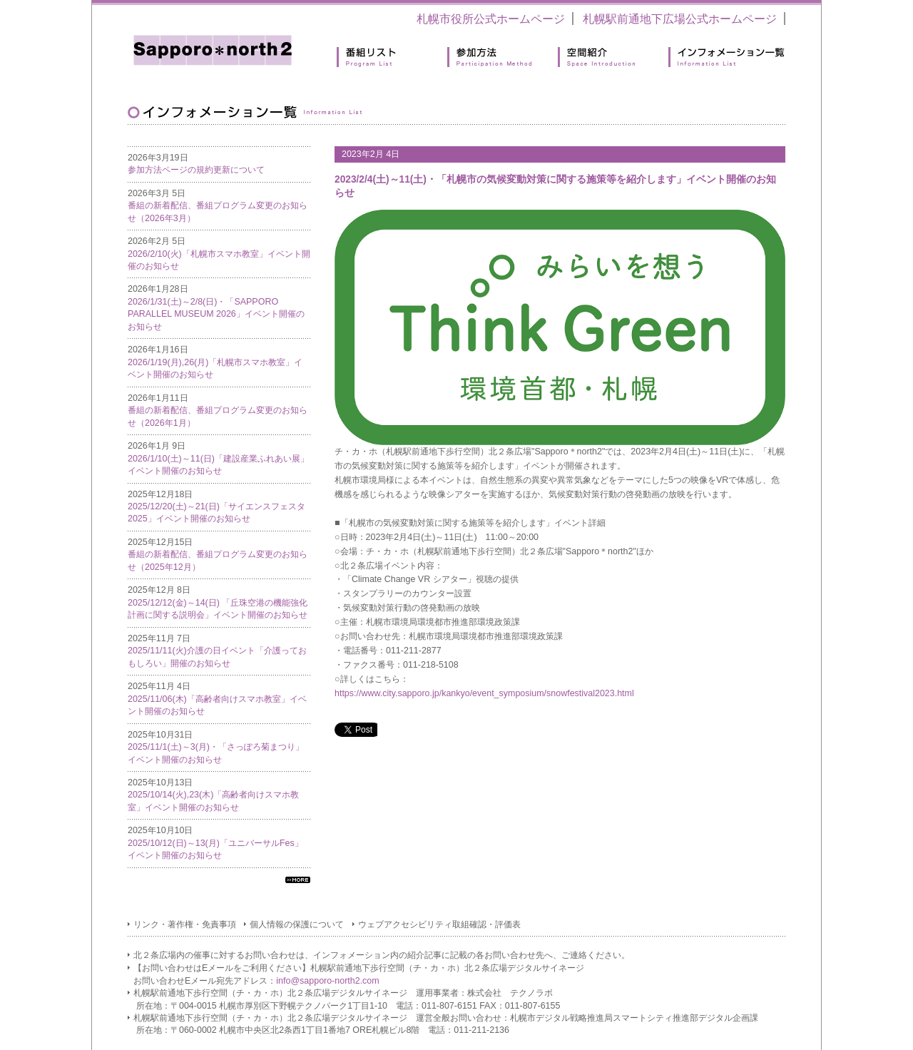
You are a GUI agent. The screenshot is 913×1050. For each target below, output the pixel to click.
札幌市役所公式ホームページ (491, 18)
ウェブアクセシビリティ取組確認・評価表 (439, 924)
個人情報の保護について (297, 924)
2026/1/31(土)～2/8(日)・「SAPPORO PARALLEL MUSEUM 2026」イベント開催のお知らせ (216, 314)
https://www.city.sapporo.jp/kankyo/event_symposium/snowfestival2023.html (484, 693)
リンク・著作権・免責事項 (184, 924)
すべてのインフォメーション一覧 (297, 880)
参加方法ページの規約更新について (196, 170)
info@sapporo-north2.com (327, 981)
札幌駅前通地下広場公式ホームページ (680, 18)
